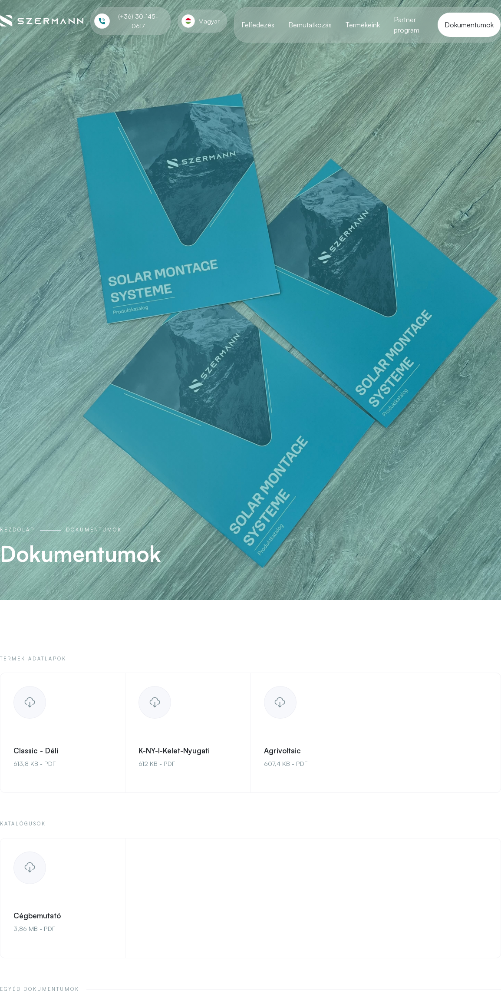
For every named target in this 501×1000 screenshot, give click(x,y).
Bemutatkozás (310, 24)
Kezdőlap (17, 530)
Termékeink (363, 24)
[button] (202, 21)
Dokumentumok (469, 24)
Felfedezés (257, 24)
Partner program (406, 24)
